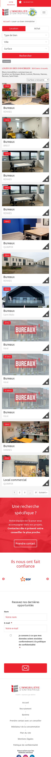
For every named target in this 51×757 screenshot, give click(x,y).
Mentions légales (25, 739)
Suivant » (43, 492)
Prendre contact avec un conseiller (25, 720)
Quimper (16, 74)
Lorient (29, 74)
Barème (25, 714)
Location (13, 28)
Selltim (33, 695)
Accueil (6, 21)
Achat (37, 28)
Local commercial (15, 479)
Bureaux (9, 107)
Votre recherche (11, 3)
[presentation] (24, 657)
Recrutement (25, 708)
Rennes (36, 74)
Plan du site (25, 732)
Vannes (44, 74)
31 (36, 492)
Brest (23, 74)
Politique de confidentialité (25, 745)
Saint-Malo (13, 76)
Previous (3, 579)
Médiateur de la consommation (25, 726)
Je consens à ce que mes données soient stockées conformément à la (33, 641)
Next (47, 579)
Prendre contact (25, 543)
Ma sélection (25, 2)
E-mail (8, 623)
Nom (6, 611)
